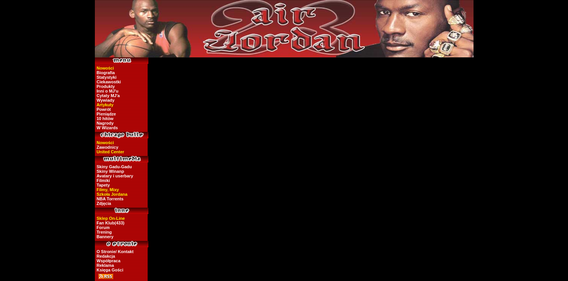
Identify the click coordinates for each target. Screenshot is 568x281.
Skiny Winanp (110, 171)
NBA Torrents (110, 199)
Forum (103, 227)
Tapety (103, 185)
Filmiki (103, 180)
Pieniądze (106, 114)
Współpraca (108, 260)
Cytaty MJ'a (108, 95)
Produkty (106, 86)
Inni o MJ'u (108, 91)
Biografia (106, 72)
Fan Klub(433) (111, 223)
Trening (104, 232)
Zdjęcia (104, 203)
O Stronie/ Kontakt (115, 251)
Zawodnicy (108, 147)
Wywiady (106, 100)
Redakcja (106, 256)
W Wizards (107, 127)
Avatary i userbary (115, 176)
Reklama (105, 265)
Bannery (105, 236)
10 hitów (105, 118)
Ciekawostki (109, 82)
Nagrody (105, 123)
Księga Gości (110, 270)
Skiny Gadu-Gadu (114, 166)
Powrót (104, 109)
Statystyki (107, 77)
